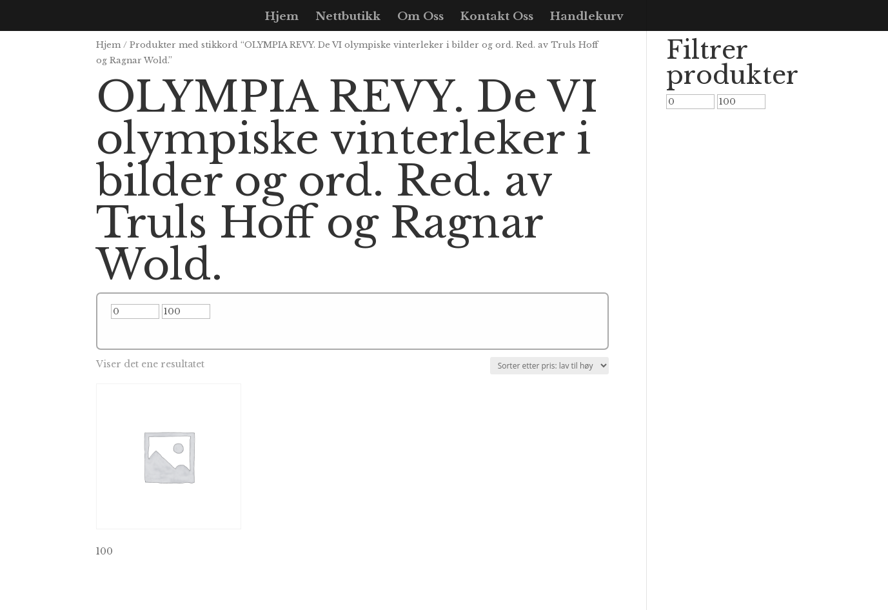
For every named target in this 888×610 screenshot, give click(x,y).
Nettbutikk (347, 17)
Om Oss (420, 17)
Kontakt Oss (496, 17)
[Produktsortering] (549, 365)
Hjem (282, 17)
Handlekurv (587, 17)
